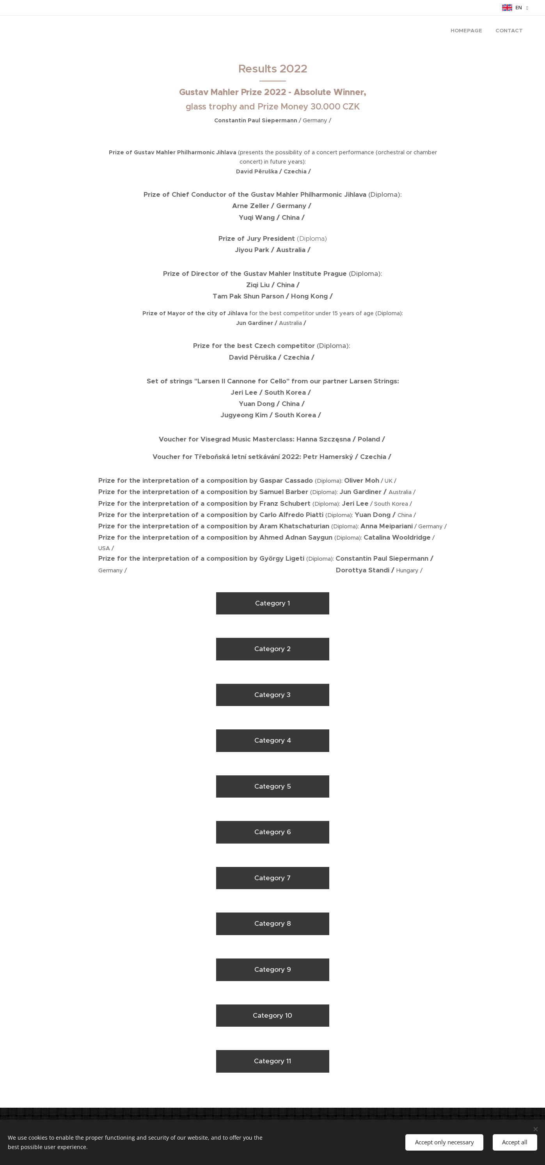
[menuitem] (509, 31)
